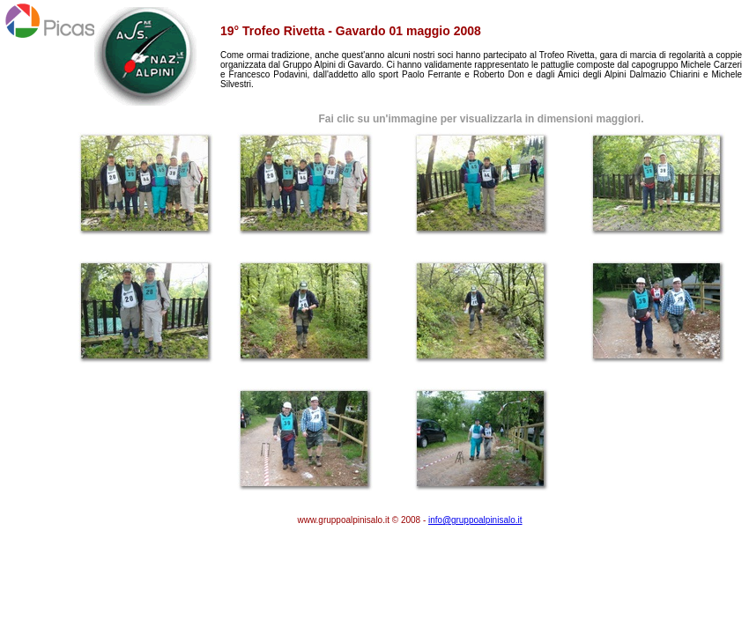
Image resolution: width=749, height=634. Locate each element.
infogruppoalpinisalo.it (475, 520)
